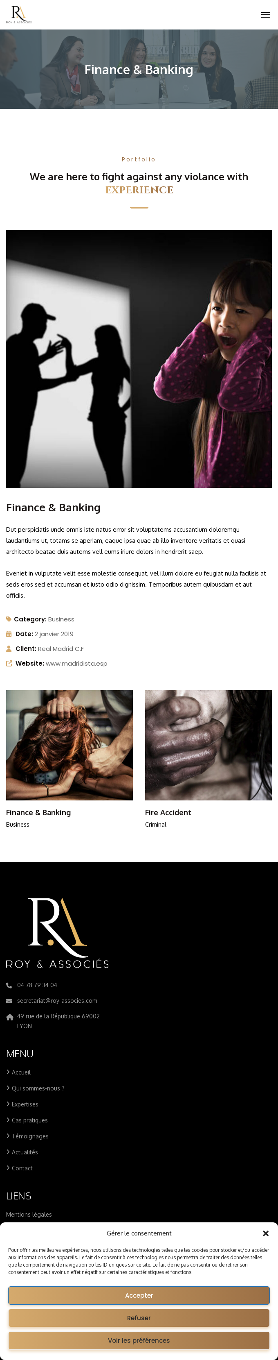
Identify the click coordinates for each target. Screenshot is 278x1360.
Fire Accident (168, 812)
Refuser (139, 1318)
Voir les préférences (139, 1340)
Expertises (25, 1104)
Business (61, 619)
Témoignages (30, 1136)
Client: (26, 648)
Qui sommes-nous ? (38, 1088)
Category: (26, 619)
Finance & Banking (38, 812)
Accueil (21, 1072)
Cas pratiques (30, 1120)
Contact (22, 1168)
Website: (30, 663)
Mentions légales (29, 1214)
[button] (266, 1233)
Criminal (155, 824)
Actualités (25, 1152)
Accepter (139, 1295)
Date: (24, 634)
